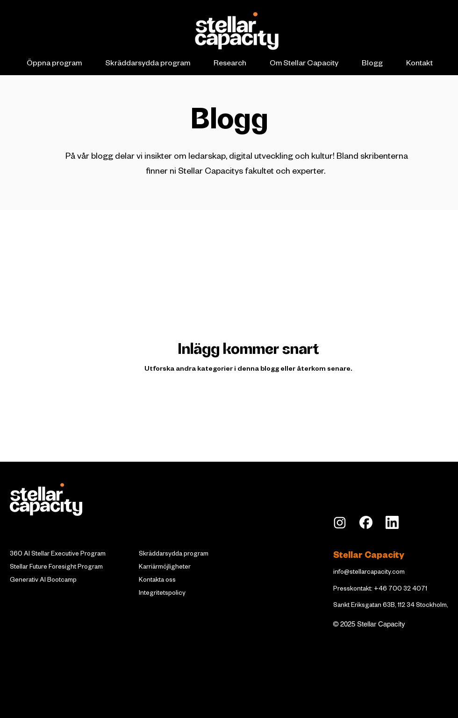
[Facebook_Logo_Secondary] (365, 522)
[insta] (339, 522)
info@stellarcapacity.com (369, 573)
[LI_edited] (392, 522)
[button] (53, 64)
